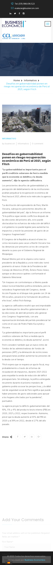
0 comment (37, 144)
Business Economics (35, 560)
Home (16, 81)
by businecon (8, 144)
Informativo (30, 81)
